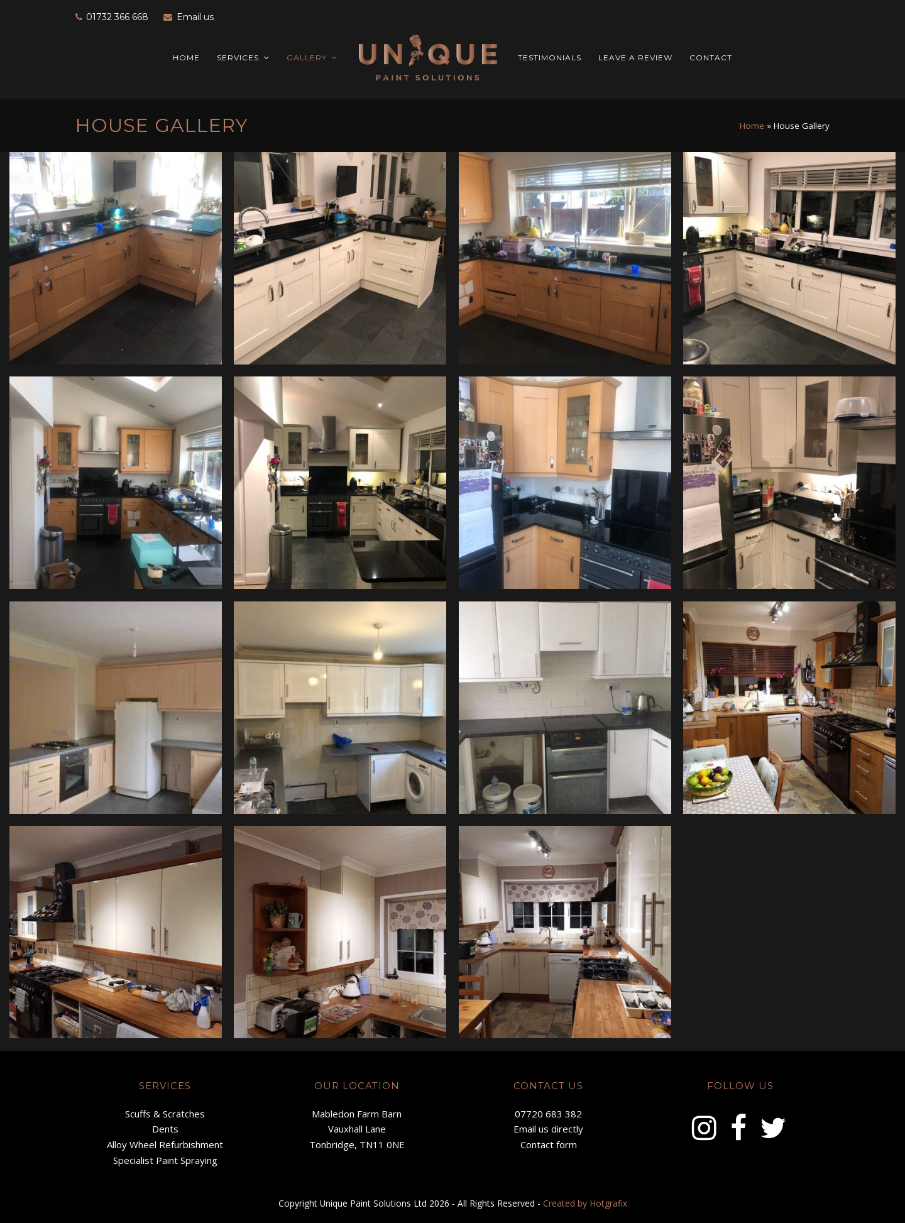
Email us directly (548, 1128)
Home (752, 125)
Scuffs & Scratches (165, 1113)
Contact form (548, 1144)
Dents (165, 1128)
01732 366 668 (117, 17)
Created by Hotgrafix (585, 1203)
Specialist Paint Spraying (165, 1160)
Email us (195, 17)
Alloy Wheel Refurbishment (165, 1144)
